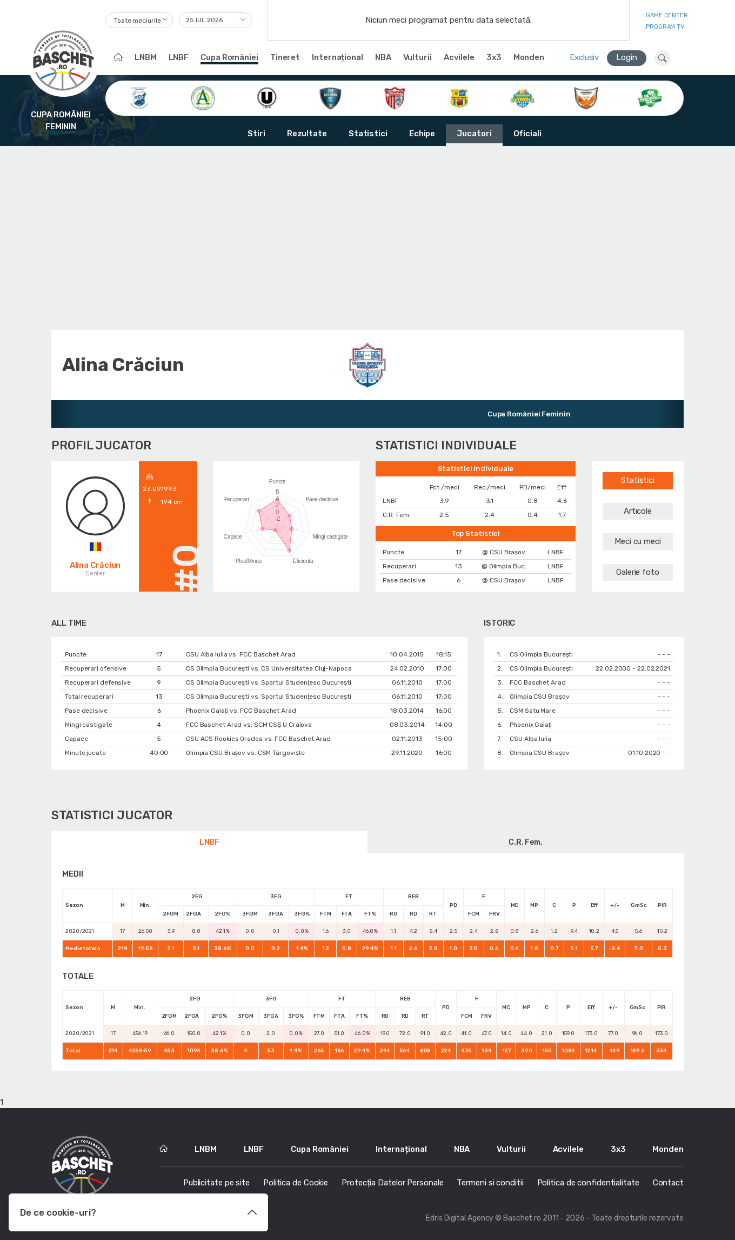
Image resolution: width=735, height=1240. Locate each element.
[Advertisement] (367, 238)
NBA (383, 57)
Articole (638, 511)
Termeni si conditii (490, 1183)
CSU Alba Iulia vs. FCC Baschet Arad (241, 654)
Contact (668, 1183)
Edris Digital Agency (459, 1218)
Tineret (285, 57)
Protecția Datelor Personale (392, 1183)
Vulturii (417, 57)
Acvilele (459, 57)
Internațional (337, 57)
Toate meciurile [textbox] (137, 20)
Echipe (422, 133)
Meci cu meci (637, 541)
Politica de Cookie (295, 1183)
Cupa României (229, 57)
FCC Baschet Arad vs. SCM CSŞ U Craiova (249, 724)
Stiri (256, 133)
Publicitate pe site (216, 1183)
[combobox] (139, 20)
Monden (528, 57)
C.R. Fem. (526, 842)
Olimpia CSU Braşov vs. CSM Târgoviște (245, 753)
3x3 (494, 57)
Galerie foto (637, 572)
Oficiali (527, 133)
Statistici (368, 133)
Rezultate (307, 133)
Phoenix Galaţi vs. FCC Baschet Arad (241, 710)
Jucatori (474, 133)
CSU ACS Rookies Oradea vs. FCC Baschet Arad (258, 738)
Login (626, 57)
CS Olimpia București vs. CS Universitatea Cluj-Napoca (269, 668)
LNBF (179, 57)
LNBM (146, 57)
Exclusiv (584, 57)
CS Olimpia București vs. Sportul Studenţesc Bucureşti (268, 682)
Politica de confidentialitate (588, 1183)
